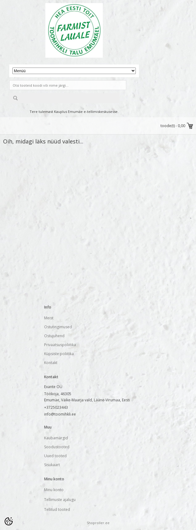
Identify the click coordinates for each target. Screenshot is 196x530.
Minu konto (54, 489)
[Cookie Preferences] (8, 521)
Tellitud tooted (57, 509)
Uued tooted (55, 455)
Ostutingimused (58, 326)
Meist (48, 318)
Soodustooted (56, 446)
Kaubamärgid (56, 438)
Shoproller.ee (98, 522)
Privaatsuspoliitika (60, 344)
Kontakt (50, 362)
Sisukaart (52, 464)
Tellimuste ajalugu (60, 499)
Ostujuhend (54, 335)
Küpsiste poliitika (59, 353)
